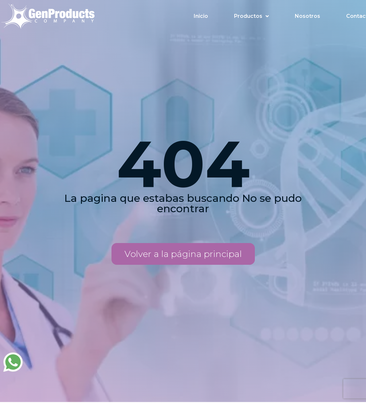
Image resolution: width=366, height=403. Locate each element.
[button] (183, 254)
